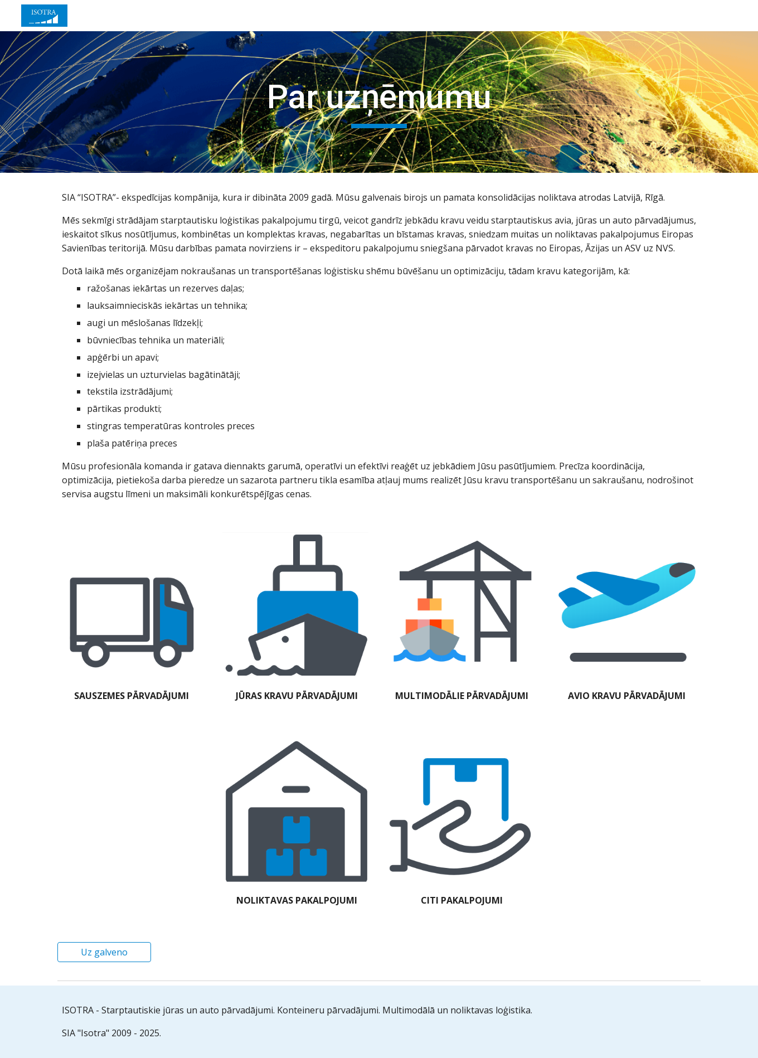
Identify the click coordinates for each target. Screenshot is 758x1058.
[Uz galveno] (104, 952)
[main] (379, 102)
